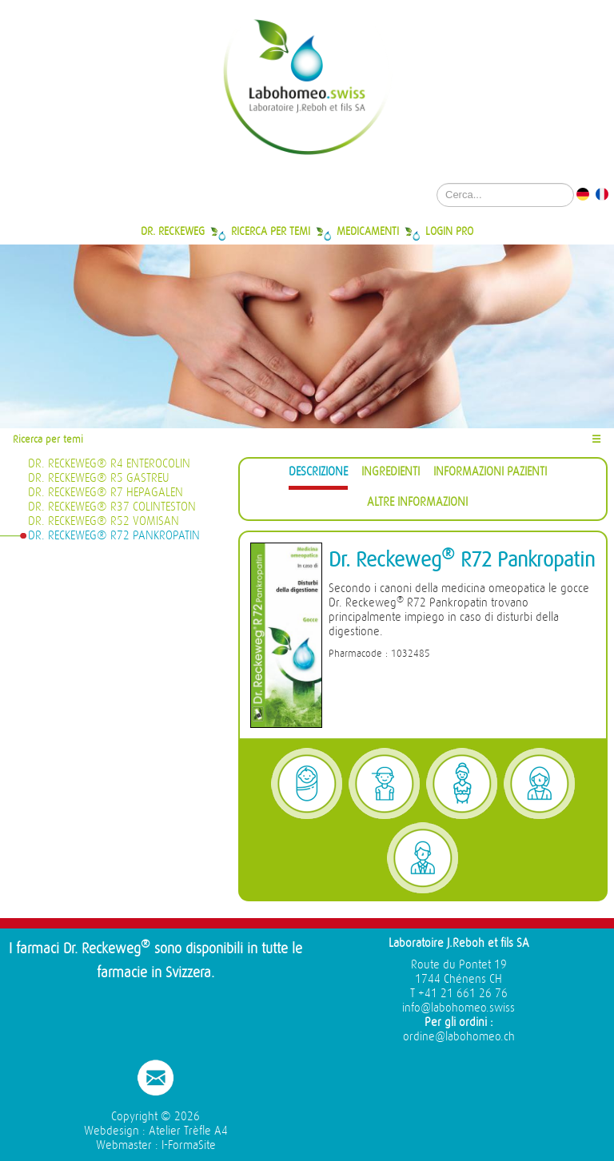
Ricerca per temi (270, 231)
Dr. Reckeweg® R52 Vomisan (103, 521)
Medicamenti (368, 231)
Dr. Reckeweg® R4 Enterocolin (109, 464)
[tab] (318, 474)
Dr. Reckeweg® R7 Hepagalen (105, 492)
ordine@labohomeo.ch (459, 1037)
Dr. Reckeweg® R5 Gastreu (98, 478)
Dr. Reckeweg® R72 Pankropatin (114, 536)
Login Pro (449, 231)
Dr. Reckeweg (173, 231)
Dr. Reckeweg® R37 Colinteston (112, 507)
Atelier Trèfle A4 (188, 1131)
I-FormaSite (188, 1145)
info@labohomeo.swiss (458, 1008)
